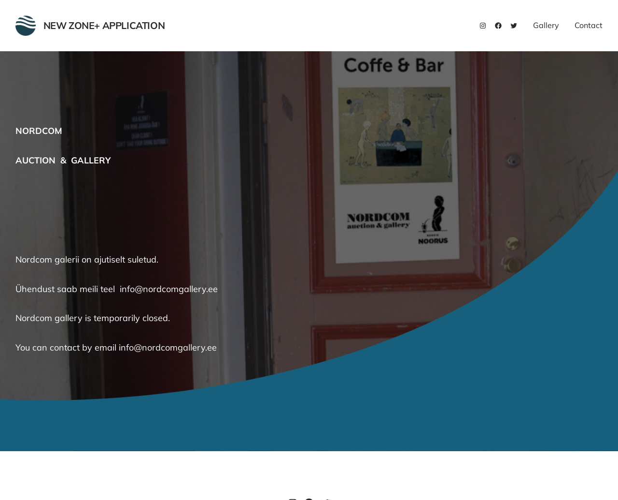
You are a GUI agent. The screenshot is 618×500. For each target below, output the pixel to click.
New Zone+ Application (104, 25)
